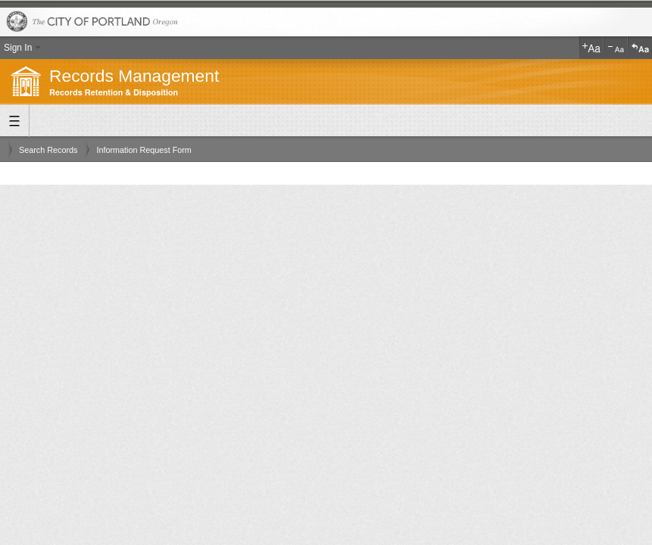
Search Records (48, 149)
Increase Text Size (591, 47)
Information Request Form (143, 149)
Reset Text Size (640, 47)
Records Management (134, 76)
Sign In (18, 47)
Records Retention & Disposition (113, 93)
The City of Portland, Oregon (326, 22)
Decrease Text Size (616, 47)
